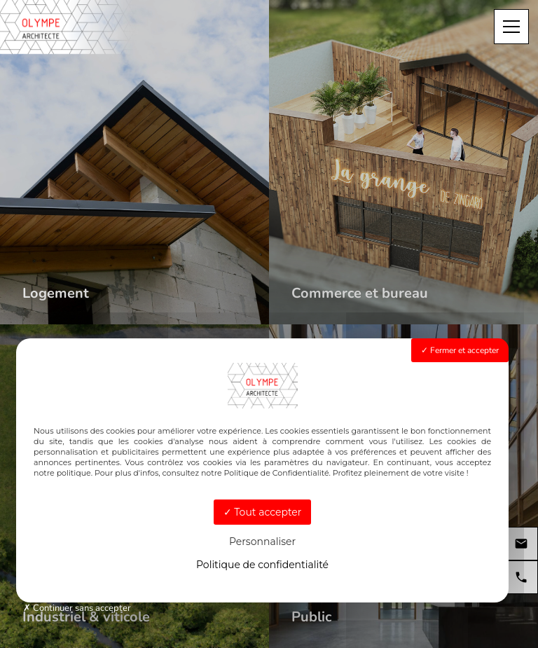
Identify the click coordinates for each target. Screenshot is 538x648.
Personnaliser (262, 541)
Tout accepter (262, 512)
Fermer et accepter (460, 350)
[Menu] (511, 26)
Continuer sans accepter (77, 608)
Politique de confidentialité (262, 564)
